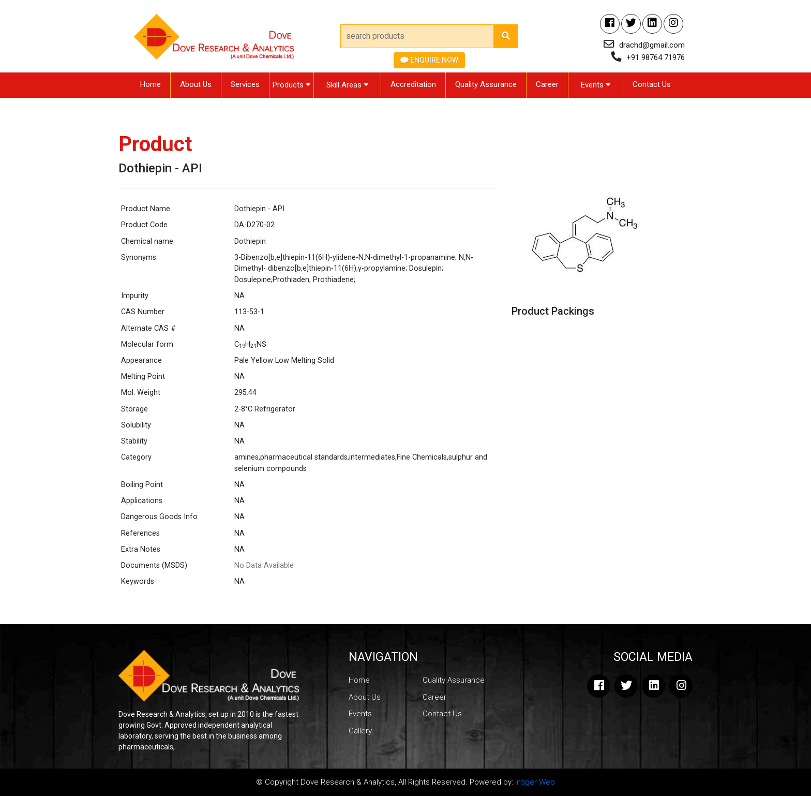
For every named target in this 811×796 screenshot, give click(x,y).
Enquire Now (429, 60)
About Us (196, 84)
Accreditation (413, 84)
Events (595, 85)
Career (547, 84)
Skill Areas (347, 85)
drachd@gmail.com (652, 45)
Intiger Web (535, 782)
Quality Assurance (486, 84)
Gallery (360, 730)
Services (245, 84)
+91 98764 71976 (655, 57)
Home (150, 84)
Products (291, 85)
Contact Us (652, 84)
